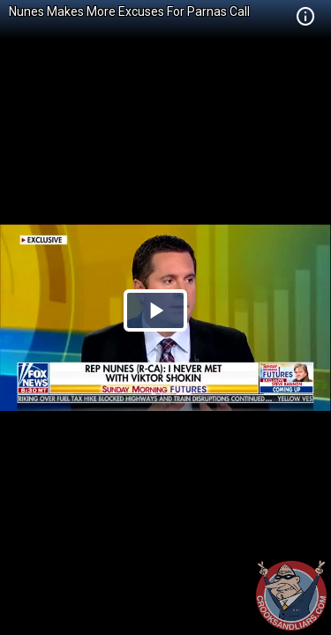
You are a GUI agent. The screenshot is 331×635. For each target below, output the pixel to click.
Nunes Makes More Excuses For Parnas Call (129, 11)
